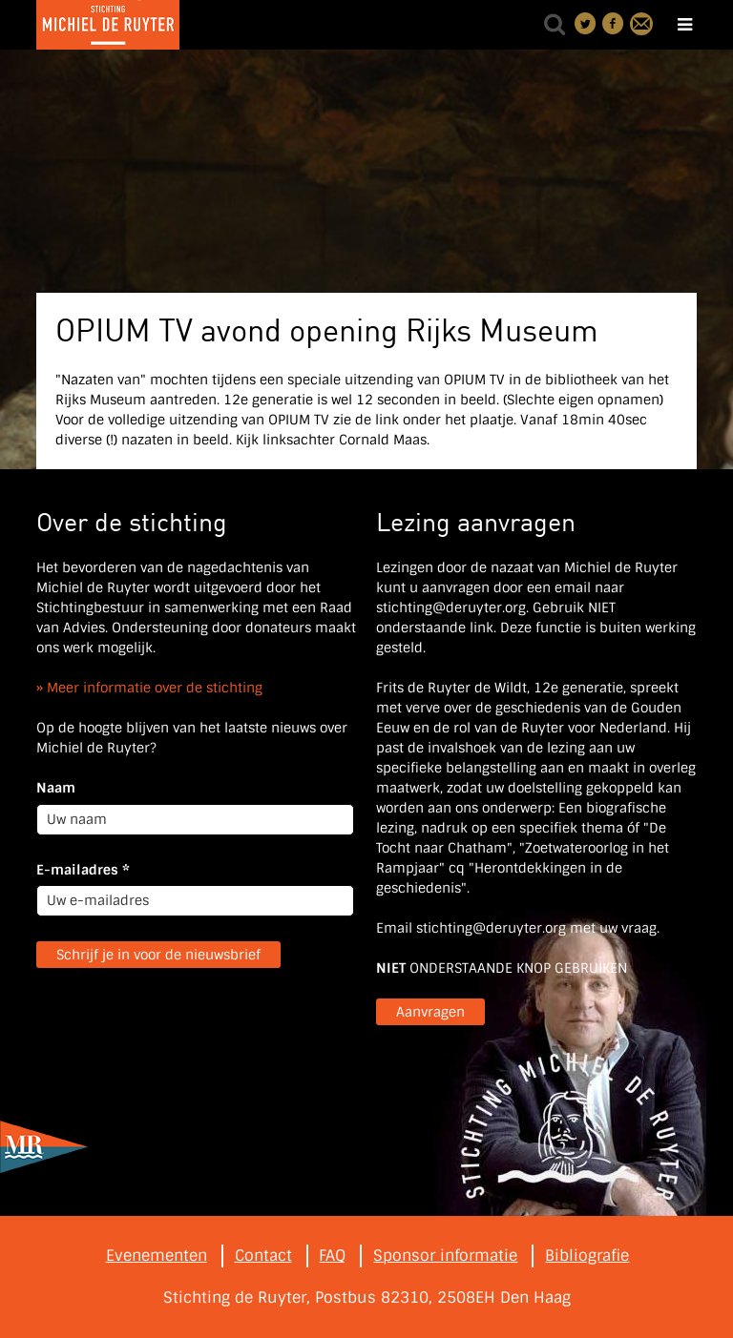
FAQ (332, 1255)
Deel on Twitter (586, 23)
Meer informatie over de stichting (154, 687)
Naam (55, 787)
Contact (641, 23)
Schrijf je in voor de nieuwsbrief (158, 954)
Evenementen (156, 1255)
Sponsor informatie (445, 1255)
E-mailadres (83, 869)
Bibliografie (587, 1255)
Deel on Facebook (613, 23)
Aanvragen (430, 1011)
